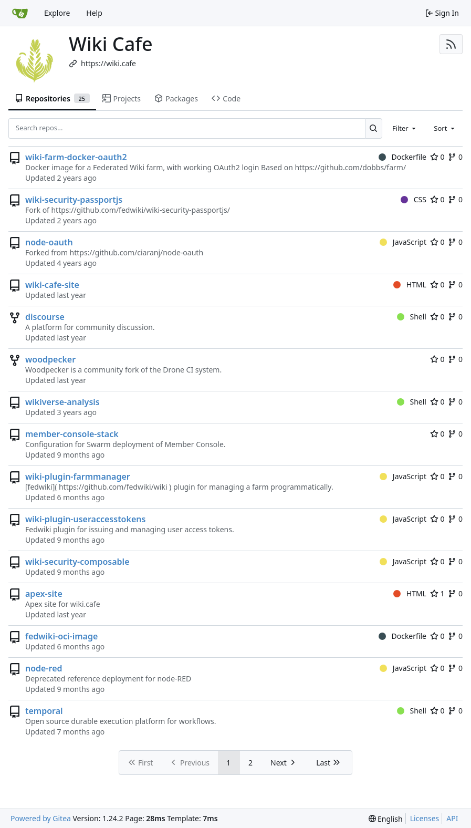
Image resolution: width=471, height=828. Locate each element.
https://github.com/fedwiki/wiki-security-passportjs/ (140, 210)
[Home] (20, 13)
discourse (45, 317)
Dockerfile (402, 157)
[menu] (386, 819)
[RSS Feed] (451, 44)
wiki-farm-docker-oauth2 (76, 157)
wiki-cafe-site (52, 285)
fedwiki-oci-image (61, 636)
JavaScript (403, 242)
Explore (57, 13)
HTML (409, 284)
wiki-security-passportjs (73, 199)
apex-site (43, 593)
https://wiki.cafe (108, 63)
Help (94, 13)
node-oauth (49, 242)
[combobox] (405, 128)
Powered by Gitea (41, 818)
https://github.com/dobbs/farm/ (350, 167)
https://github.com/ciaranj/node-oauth (137, 252)
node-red (43, 668)
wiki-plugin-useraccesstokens (85, 519)
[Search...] (373, 128)
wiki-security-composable (77, 561)
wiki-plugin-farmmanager (77, 476)
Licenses (424, 818)
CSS (413, 199)
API (452, 818)
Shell (411, 317)
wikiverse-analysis (62, 402)
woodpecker (50, 359)
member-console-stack (72, 434)
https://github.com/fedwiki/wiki (113, 487)
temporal (44, 711)
